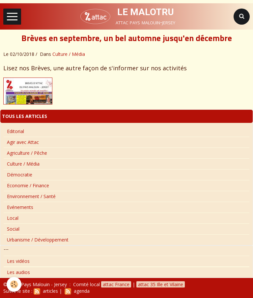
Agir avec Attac (23, 142)
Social (13, 229)
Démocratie (19, 175)
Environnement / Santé (31, 196)
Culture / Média (68, 54)
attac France (116, 284)
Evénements (20, 207)
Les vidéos (18, 261)
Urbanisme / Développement (38, 240)
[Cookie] (14, 284)
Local (12, 218)
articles (46, 291)
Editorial (15, 131)
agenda (77, 291)
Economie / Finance (28, 185)
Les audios (18, 272)
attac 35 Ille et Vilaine (160, 284)
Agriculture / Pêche (27, 153)
